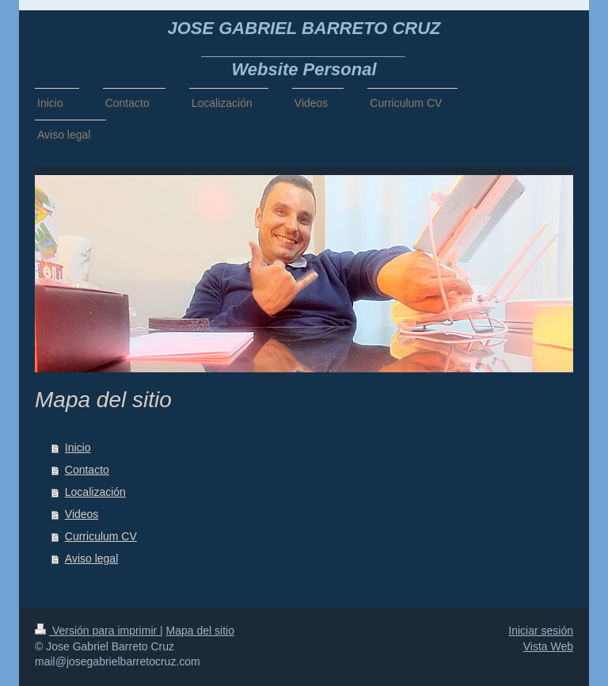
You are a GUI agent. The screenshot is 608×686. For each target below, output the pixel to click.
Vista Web (548, 646)
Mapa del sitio (200, 630)
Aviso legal (91, 558)
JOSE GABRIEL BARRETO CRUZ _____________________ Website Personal (303, 48)
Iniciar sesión (540, 630)
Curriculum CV (101, 536)
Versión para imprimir (97, 630)
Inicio (78, 447)
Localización (95, 492)
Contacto (87, 469)
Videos (82, 514)
